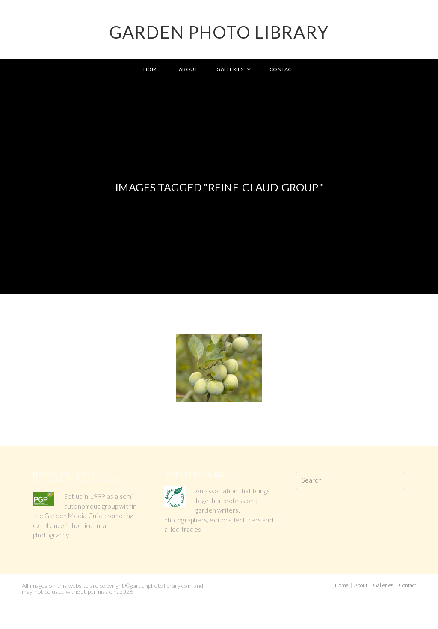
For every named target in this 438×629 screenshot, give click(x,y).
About (360, 585)
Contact (407, 585)
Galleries (383, 585)
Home (342, 585)
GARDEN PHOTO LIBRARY (219, 32)
